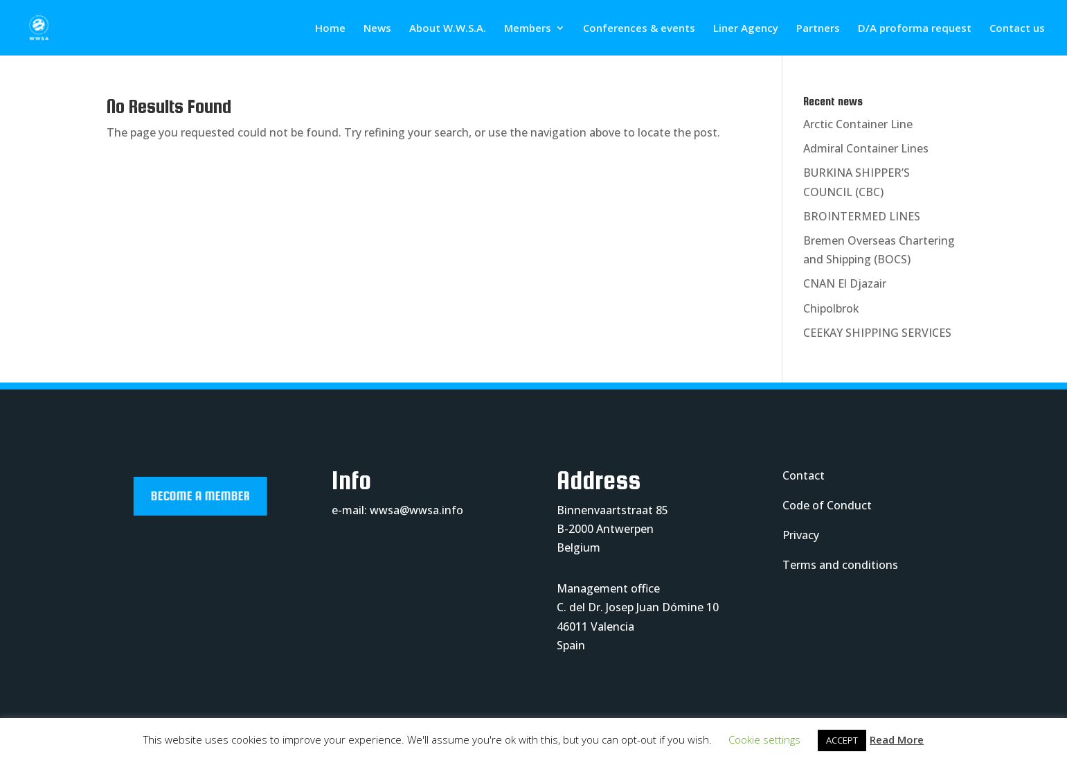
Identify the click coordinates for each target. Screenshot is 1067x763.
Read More (897, 739)
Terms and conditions (840, 564)
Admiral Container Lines (866, 148)
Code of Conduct (827, 505)
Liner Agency (745, 29)
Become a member (224, 496)
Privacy (800, 535)
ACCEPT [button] (842, 740)
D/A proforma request (914, 29)
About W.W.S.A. (447, 29)
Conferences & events (639, 29)
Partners (818, 29)
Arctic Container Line (858, 124)
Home (330, 29)
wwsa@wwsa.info (416, 510)
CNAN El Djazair (844, 283)
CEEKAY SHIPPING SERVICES (877, 332)
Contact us (1017, 29)
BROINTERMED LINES (861, 216)
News (377, 29)
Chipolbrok (831, 308)
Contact (803, 475)
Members (527, 29)
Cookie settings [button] (764, 739)
